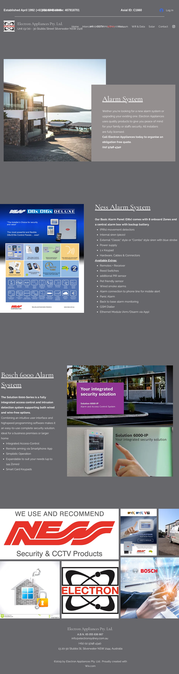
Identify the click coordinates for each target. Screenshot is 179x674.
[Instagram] (174, 26)
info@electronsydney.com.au (90, 638)
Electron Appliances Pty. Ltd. (90, 628)
